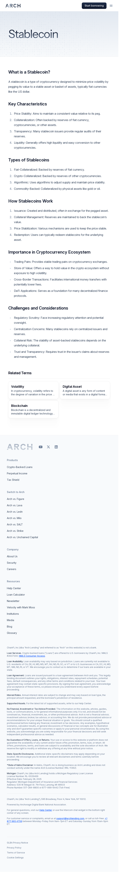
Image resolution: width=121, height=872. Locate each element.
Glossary (12, 632)
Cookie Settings (15, 857)
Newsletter (13, 600)
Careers (11, 569)
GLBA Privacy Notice (17, 842)
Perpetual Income (17, 473)
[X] (48, 447)
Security (11, 562)
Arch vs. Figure (15, 498)
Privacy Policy (14, 847)
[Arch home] (20, 447)
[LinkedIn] (56, 447)
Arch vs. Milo (14, 518)
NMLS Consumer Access (32, 656)
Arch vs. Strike (15, 530)
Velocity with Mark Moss (21, 607)
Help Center (14, 588)
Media (10, 620)
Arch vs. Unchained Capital (22, 537)
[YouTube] (41, 447)
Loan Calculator (16, 594)
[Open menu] (111, 5)
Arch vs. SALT (15, 524)
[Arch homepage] (13, 5)
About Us (12, 556)
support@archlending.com (70, 818)
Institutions (13, 613)
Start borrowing (94, 5)
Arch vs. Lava (14, 505)
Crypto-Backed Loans (20, 467)
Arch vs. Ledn (15, 511)
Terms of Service (16, 852)
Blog (9, 626)
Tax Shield (13, 479)
